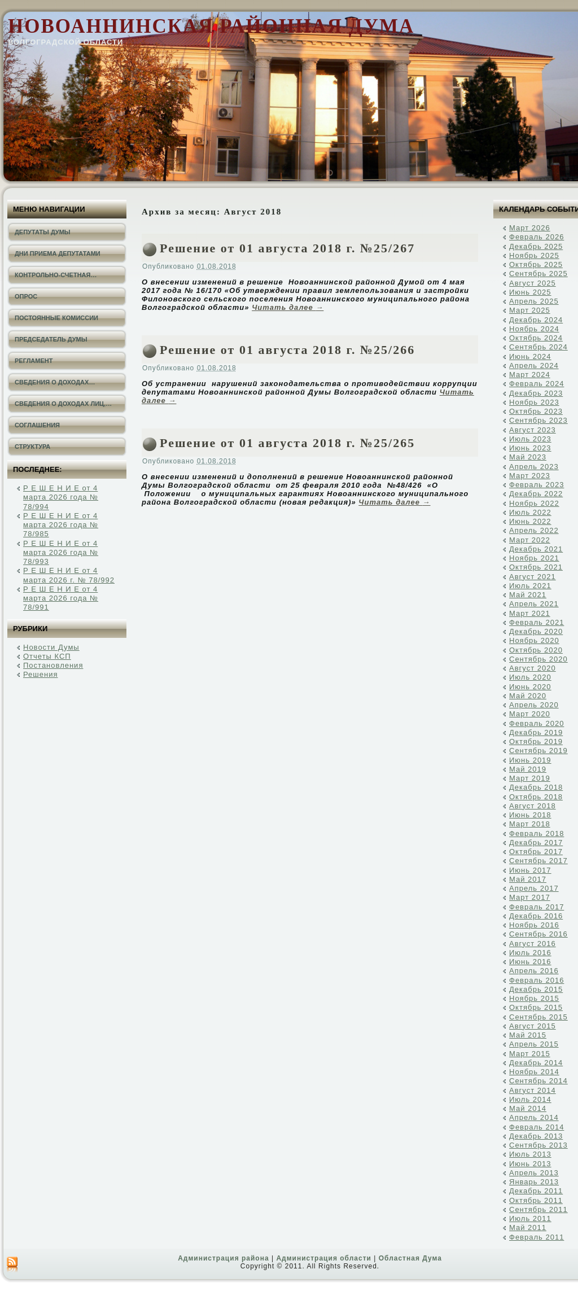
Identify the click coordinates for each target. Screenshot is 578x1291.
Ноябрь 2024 (534, 329)
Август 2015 (532, 1026)
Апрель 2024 (534, 365)
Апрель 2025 (534, 301)
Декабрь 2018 (536, 787)
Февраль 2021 (536, 622)
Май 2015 (527, 1035)
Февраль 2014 (536, 1127)
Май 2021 (527, 594)
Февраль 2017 (536, 907)
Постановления (53, 665)
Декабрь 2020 (536, 631)
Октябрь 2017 (536, 851)
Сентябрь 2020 (538, 659)
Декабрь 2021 (536, 549)
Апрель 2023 (534, 466)
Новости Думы (51, 647)
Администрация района (223, 1258)
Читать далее (287, 307)
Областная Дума (410, 1258)
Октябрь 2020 (536, 650)
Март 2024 (529, 374)
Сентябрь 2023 (538, 420)
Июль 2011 (530, 1218)
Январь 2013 (534, 1182)
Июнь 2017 (530, 870)
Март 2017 (529, 897)
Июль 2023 (530, 439)
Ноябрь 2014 (534, 1071)
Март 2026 (529, 228)
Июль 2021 (530, 585)
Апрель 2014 (534, 1117)
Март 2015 (529, 1053)
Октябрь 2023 (536, 411)
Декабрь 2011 (536, 1191)
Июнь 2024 (530, 356)
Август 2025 (532, 283)
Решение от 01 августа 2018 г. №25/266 (287, 350)
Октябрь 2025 (536, 264)
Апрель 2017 (534, 888)
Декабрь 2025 (536, 246)
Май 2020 (527, 696)
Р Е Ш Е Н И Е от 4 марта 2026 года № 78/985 (60, 525)
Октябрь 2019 (536, 741)
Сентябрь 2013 (538, 1145)
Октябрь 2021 (536, 567)
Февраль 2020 (536, 723)
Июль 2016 (530, 952)
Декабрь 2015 (536, 989)
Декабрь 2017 (536, 842)
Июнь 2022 (530, 521)
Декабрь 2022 (536, 493)
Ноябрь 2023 (534, 402)
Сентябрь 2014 (538, 1080)
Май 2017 (527, 879)
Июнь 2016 (530, 961)
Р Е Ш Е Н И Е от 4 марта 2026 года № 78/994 (60, 497)
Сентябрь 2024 (538, 347)
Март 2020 (529, 714)
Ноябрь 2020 (534, 640)
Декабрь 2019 (536, 732)
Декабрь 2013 (536, 1136)
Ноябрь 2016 (534, 925)
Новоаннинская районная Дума (211, 26)
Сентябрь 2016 (538, 934)
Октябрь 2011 (536, 1200)
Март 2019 (529, 778)
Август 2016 (532, 943)
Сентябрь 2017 (538, 860)
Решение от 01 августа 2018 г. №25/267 (287, 248)
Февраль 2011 (536, 1237)
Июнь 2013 (530, 1163)
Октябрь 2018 (536, 797)
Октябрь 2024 (536, 338)
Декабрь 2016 (536, 916)
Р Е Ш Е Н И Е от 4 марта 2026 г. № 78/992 (69, 575)
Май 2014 (527, 1108)
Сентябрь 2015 (538, 1017)
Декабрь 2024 (536, 320)
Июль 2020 (530, 677)
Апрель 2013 (534, 1173)
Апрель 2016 (534, 970)
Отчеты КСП (47, 656)
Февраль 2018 (536, 833)
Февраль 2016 (536, 980)
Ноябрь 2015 (534, 998)
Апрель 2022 (534, 530)
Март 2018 (529, 824)
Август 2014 (532, 1090)
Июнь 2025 (530, 292)
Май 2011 (527, 1227)
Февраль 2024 (536, 383)
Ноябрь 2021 (534, 558)
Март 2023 (529, 475)
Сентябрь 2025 (538, 273)
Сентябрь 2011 (538, 1209)
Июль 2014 (530, 1099)
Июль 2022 (530, 512)
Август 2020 (532, 668)
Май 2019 (527, 769)
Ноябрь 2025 (534, 255)
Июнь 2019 (530, 760)
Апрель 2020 (534, 705)
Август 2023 (532, 430)
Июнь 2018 (530, 815)
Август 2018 (532, 806)
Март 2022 (529, 540)
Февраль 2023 (536, 484)
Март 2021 (529, 613)
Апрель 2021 (534, 603)
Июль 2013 (530, 1154)
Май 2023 (527, 457)
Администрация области (323, 1258)
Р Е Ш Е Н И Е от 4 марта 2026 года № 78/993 (60, 552)
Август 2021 (532, 576)
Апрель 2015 (534, 1044)
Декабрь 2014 (536, 1062)
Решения (40, 674)
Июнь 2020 (530, 686)
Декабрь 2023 (536, 393)
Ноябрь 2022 (534, 503)
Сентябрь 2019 (538, 750)
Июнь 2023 (530, 448)
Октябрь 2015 (536, 1007)
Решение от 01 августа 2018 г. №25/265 (287, 443)
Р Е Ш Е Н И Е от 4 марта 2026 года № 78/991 (60, 598)
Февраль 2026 (536, 237)
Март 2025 (529, 310)
